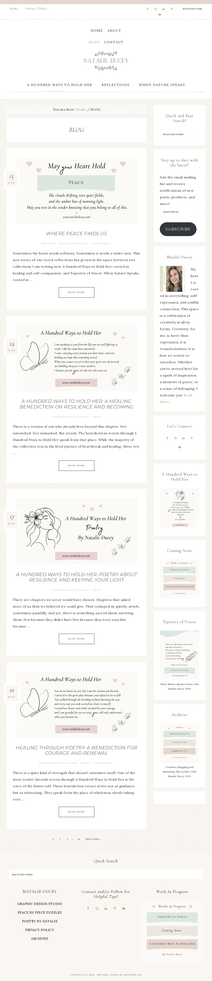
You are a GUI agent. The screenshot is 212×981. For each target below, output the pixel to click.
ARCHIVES (39, 938)
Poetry (96, 416)
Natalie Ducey (106, 61)
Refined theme (108, 975)
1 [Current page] (53, 839)
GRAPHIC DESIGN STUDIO (39, 904)
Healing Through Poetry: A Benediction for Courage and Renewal (76, 750)
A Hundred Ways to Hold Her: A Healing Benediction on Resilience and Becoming (77, 403)
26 (78, 839)
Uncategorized (101, 243)
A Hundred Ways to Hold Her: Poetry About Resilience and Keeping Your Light (76, 577)
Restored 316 (133, 975)
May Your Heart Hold (73, 243)
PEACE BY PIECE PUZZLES (40, 912)
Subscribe (178, 229)
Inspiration (48, 243)
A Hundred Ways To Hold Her (70, 416)
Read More (76, 292)
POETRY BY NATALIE (40, 921)
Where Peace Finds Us (76, 233)
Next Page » (93, 839)
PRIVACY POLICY (39, 930)
